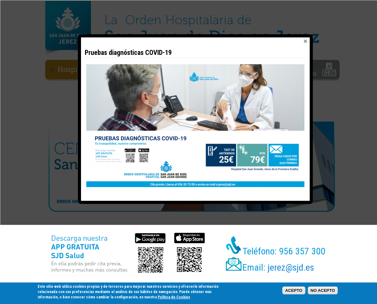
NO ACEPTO (323, 290)
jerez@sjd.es (291, 267)
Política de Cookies (174, 297)
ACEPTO (293, 290)
